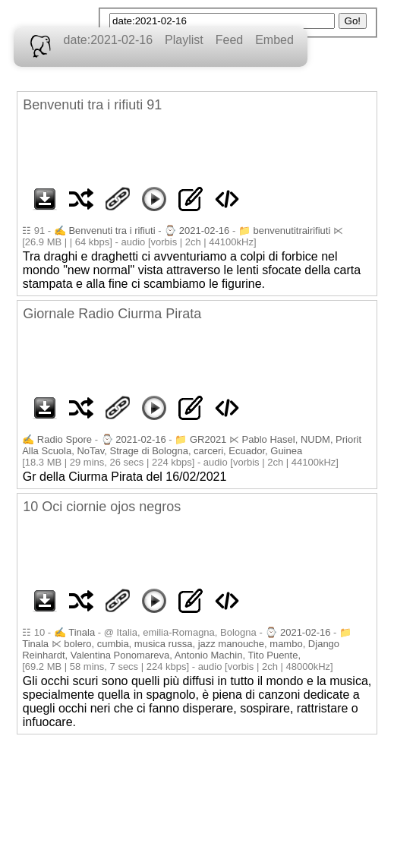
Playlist (184, 39)
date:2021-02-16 (108, 39)
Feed (229, 39)
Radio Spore (64, 439)
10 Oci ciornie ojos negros (102, 506)
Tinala (81, 632)
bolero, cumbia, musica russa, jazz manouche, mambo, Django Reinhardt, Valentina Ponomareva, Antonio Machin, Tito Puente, (180, 649)
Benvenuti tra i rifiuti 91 (92, 104)
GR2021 (208, 439)
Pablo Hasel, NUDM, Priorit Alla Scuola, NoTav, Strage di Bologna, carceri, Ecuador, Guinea (191, 445)
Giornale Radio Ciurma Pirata (112, 313)
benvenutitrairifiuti (291, 230)
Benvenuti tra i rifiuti (111, 230)
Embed (274, 39)
